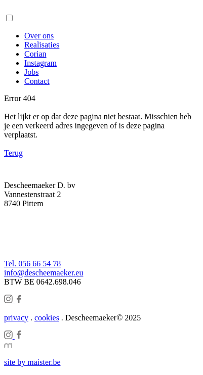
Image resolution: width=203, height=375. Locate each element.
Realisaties (41, 44)
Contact (37, 81)
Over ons (39, 35)
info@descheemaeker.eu (43, 272)
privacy (16, 317)
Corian (35, 54)
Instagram (40, 63)
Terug (13, 153)
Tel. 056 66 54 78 (32, 263)
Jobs (31, 72)
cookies (46, 317)
